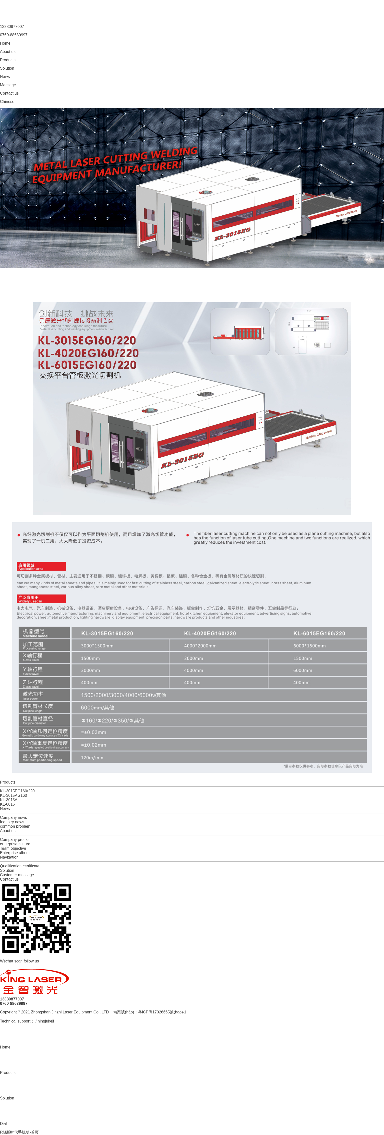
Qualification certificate (19, 866)
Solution (7, 870)
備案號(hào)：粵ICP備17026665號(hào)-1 (149, 1012)
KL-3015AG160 (13, 795)
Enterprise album (15, 853)
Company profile (14, 839)
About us (7, 831)
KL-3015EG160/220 (17, 791)
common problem (15, 826)
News (5, 809)
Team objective (13, 848)
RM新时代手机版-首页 (19, 1132)
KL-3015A (8, 800)
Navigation (9, 857)
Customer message (17, 875)
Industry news (12, 822)
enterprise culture (15, 844)
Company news (13, 817)
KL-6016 (7, 804)
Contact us (9, 879)
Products (7, 782)
